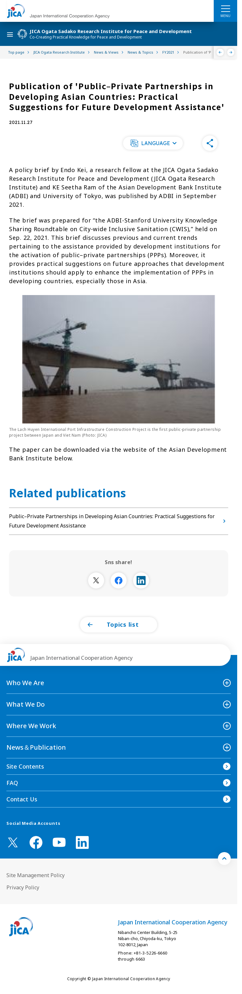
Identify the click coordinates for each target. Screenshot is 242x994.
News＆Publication (36, 747)
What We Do (25, 704)
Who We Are (25, 682)
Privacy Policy (22, 887)
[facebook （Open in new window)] (36, 842)
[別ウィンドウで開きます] (96, 580)
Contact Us (21, 799)
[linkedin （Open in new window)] (82, 842)
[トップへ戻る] (224, 858)
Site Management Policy (35, 875)
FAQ (12, 783)
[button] (153, 143)
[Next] (231, 52)
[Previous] (220, 52)
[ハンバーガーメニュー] (225, 8)
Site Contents (25, 766)
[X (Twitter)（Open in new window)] (12, 842)
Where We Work (31, 725)
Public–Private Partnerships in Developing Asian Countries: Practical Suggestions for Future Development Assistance (118, 521)
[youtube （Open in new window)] (59, 842)
